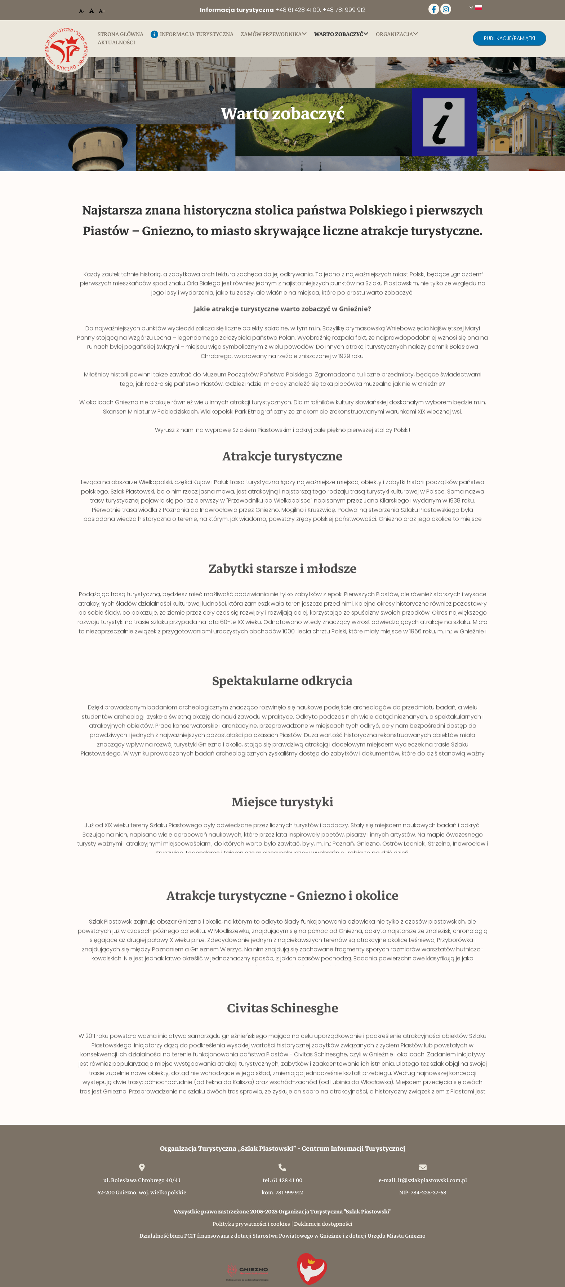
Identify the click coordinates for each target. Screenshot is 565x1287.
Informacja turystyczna (192, 35)
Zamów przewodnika (271, 34)
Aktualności (116, 42)
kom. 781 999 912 (282, 1192)
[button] (509, 38)
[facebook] (433, 9)
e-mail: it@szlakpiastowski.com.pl (423, 1180)
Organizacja (394, 34)
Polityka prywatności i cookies (251, 1224)
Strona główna (120, 34)
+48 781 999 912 (343, 10)
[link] (277, 34)
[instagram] (445, 9)
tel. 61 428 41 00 (282, 1180)
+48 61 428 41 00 (297, 10)
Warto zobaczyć (338, 34)
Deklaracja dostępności (323, 1224)
